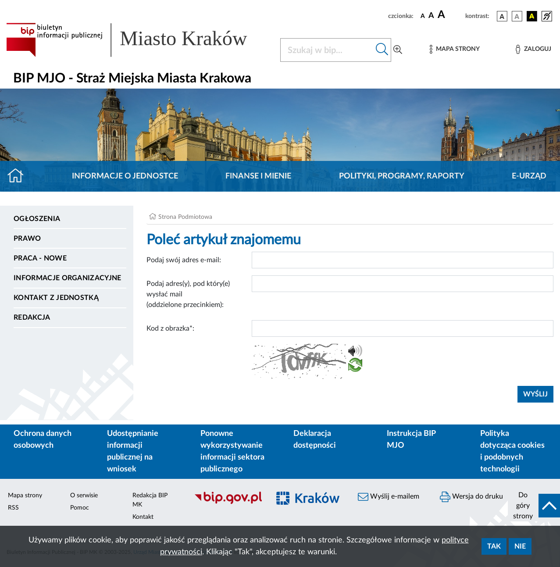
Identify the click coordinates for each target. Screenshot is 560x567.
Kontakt (142, 517)
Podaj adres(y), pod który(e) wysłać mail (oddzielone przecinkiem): (188, 294)
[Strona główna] (19, 176)
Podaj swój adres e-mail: (183, 260)
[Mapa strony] (454, 49)
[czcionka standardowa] (423, 16)
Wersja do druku (471, 497)
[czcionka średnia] (431, 16)
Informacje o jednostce (125, 176)
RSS (13, 508)
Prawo (27, 238)
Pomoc (79, 508)
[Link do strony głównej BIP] (138, 40)
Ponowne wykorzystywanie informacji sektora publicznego (232, 451)
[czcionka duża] (450, 15)
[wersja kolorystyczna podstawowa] (502, 16)
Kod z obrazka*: (170, 328)
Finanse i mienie (258, 176)
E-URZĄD (529, 176)
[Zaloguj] (533, 49)
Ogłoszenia (37, 218)
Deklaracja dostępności (314, 439)
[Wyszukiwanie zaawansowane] (397, 50)
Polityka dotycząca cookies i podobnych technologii (512, 451)
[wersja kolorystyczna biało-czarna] (517, 16)
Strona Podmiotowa (185, 217)
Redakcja (32, 317)
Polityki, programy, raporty (401, 176)
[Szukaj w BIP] (327, 50)
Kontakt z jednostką (56, 297)
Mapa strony (25, 495)
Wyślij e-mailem (388, 497)
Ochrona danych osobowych (42, 439)
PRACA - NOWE (40, 258)
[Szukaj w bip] (382, 50)
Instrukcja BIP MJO (411, 439)
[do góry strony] (534, 505)
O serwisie (84, 495)
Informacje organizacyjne (67, 278)
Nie (520, 546)
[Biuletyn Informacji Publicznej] (227, 503)
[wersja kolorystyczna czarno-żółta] (532, 16)
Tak (494, 546)
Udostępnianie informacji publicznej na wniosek (132, 451)
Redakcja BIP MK (150, 500)
